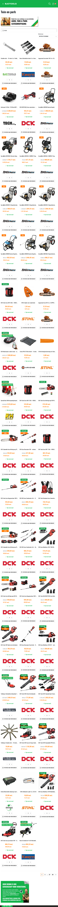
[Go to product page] (9, 47)
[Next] (55, 874)
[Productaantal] (9, 79)
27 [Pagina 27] (49, 874)
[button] (3, 3)
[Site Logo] (11, 3)
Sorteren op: (40, 34)
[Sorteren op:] (47, 36)
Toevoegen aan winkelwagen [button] (10, 83)
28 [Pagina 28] (52, 874)
